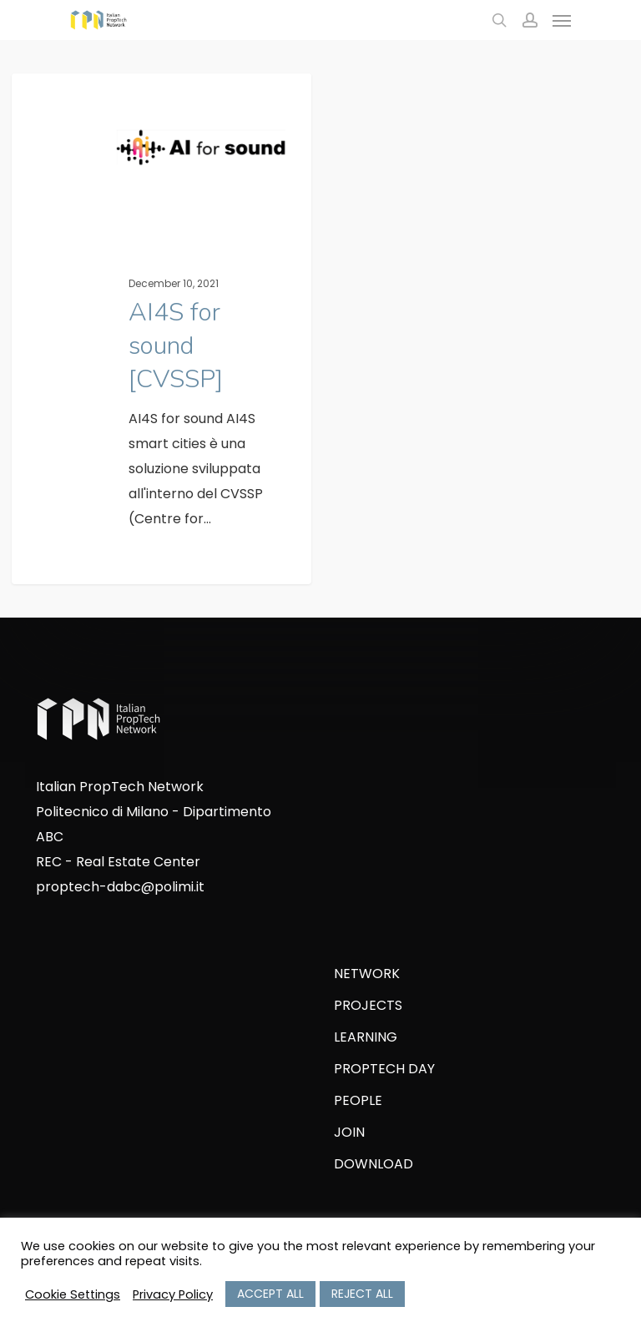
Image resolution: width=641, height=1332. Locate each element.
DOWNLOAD (373, 1163)
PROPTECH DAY (384, 1068)
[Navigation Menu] (562, 20)
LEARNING (365, 1037)
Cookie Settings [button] (72, 1294)
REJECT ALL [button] (362, 1293)
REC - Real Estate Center (118, 861)
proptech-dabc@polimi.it (120, 886)
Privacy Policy (173, 1294)
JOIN (349, 1132)
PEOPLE (358, 1100)
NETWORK (367, 973)
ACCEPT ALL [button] (270, 1293)
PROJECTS (368, 1005)
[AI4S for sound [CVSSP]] (161, 337)
